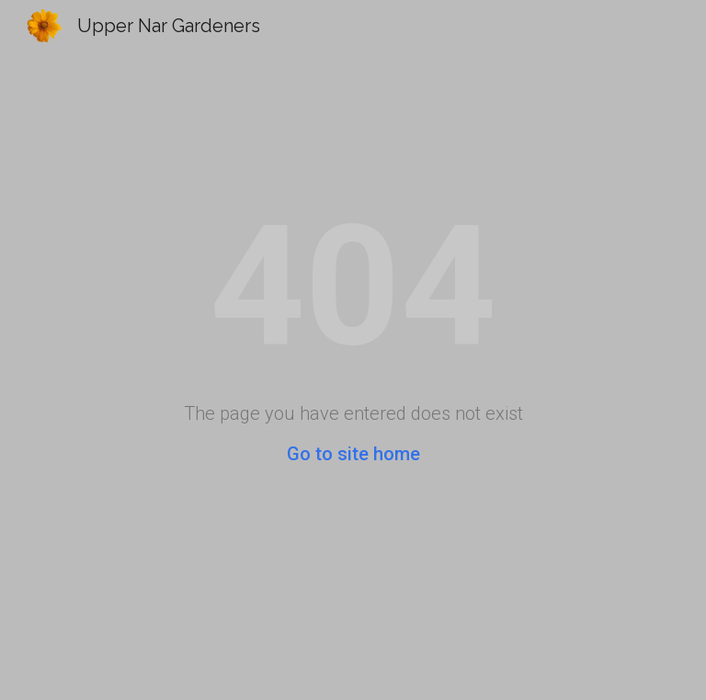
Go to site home (353, 454)
